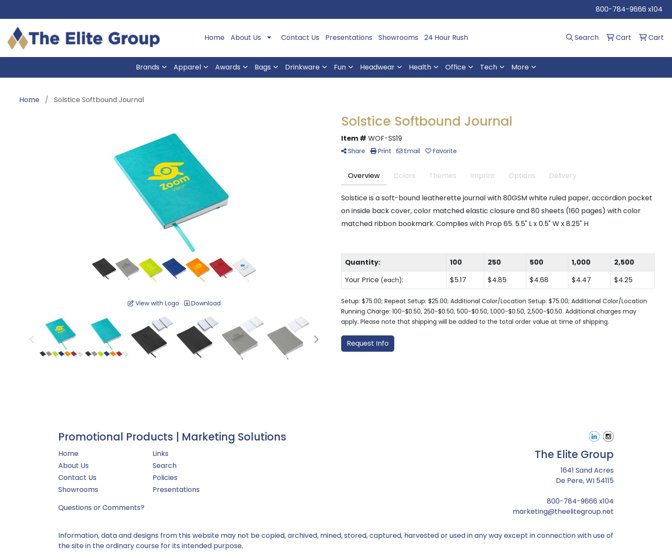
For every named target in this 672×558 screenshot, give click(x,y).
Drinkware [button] (302, 67)
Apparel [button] (187, 67)
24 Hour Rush (446, 37)
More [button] (520, 67)
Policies (165, 478)
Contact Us (300, 37)
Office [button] (455, 67)
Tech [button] (488, 67)
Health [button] (420, 67)
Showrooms (398, 37)
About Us (246, 37)
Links (160, 453)
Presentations (348, 37)
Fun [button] (340, 67)
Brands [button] (147, 67)
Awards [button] (227, 67)
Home (214, 37)
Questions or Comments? (101, 508)
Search (165, 466)
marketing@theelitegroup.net (563, 511)
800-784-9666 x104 (629, 9)
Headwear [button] (377, 67)
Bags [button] (263, 67)
